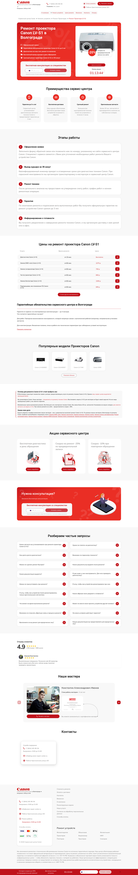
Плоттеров (60, 839)
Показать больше (69, 375)
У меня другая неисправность (69, 294)
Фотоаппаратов (62, 833)
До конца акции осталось (50, 872)
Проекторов (61, 836)
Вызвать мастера (42, 716)
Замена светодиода (67, 414)
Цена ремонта (69, 13)
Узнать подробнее (32, 469)
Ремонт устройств (57, 13)
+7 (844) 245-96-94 (55, 4)
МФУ (102, 836)
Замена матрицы (79, 414)
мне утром (53, 6)
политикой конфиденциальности (58, 74)
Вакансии (79, 13)
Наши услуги (61, 808)
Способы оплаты (62, 817)
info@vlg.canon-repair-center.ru (35, 756)
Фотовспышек (105, 833)
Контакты (87, 13)
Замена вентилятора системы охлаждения (88, 416)
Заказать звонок (105, 3)
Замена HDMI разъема (50, 416)
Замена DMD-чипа (55, 414)
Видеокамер (82, 836)
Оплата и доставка (63, 792)
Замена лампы (89, 414)
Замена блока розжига (35, 416)
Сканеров (103, 839)
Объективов (82, 833)
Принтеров (82, 839)
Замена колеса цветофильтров (104, 414)
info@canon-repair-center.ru (30, 809)
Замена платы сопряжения (66, 416)
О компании (45, 13)
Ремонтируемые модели (65, 805)
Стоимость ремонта (63, 789)
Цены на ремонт (96, 65)
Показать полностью (24, 329)
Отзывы (94, 13)
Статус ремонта (89, 3)
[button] (119, 702)
